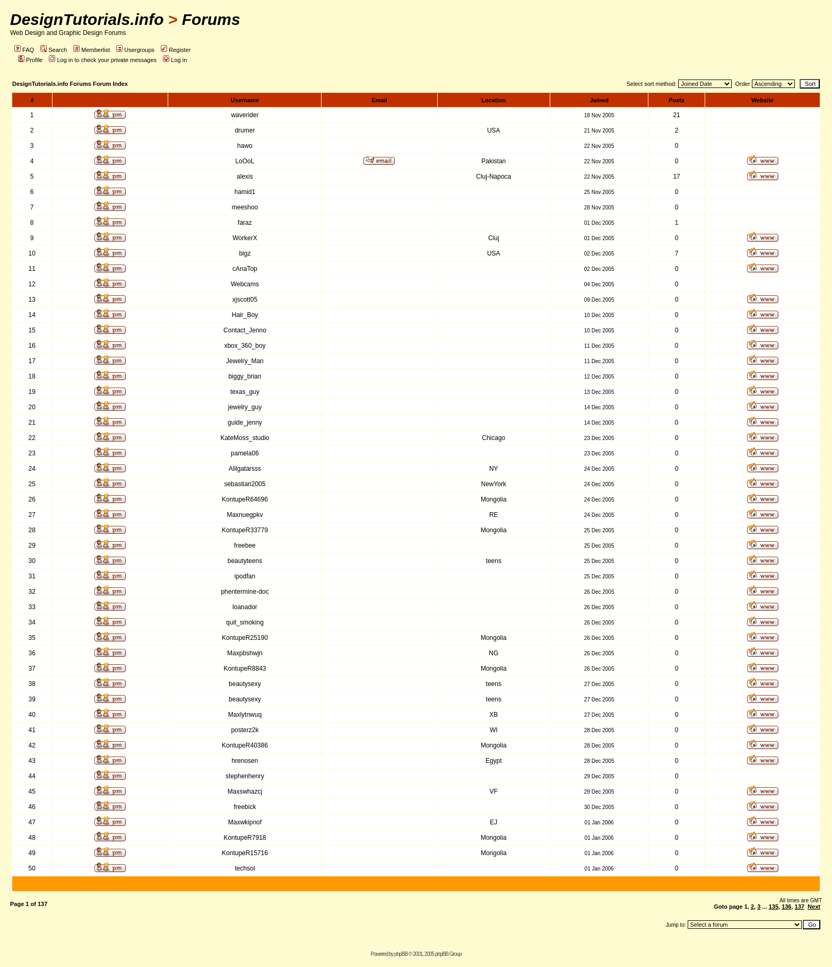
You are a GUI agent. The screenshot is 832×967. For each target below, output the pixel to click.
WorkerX (244, 238)
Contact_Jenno (244, 330)
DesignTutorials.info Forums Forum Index (70, 84)
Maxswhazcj (245, 791)
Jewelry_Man (245, 361)
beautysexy (245, 684)
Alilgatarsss (245, 468)
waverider (244, 115)
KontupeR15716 (245, 853)
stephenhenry (245, 776)
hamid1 (245, 192)
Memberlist (91, 50)
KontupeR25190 (245, 637)
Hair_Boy (245, 315)
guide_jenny (245, 422)
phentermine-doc (244, 591)
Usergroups (135, 50)
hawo (245, 146)
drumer (245, 130)
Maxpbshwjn (245, 653)
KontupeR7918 (244, 837)
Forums (211, 19)
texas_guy (244, 391)
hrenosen (244, 760)
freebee (245, 545)
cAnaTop (244, 268)
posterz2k (244, 730)
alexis (245, 176)
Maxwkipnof (245, 822)
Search (53, 50)
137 (799, 906)
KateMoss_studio (244, 438)
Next (814, 906)
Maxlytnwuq (245, 714)
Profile (30, 60)
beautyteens (245, 561)
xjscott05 (244, 299)
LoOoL (244, 161)
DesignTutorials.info (86, 19)
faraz (245, 222)
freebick (244, 807)
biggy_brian (244, 376)
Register (175, 50)
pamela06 (245, 453)
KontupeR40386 (245, 745)
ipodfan (245, 576)
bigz (244, 253)
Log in (175, 60)
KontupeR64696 (245, 499)
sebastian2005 (244, 484)
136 (786, 906)
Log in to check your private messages (103, 60)
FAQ (24, 50)
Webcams (245, 284)
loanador (244, 607)
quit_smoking (245, 622)
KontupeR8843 (244, 668)
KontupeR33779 (245, 530)
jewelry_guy (245, 407)
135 (773, 906)
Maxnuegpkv (245, 514)
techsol (245, 868)
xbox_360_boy (244, 345)
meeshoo (245, 207)
